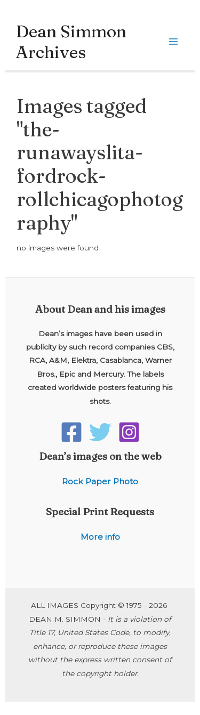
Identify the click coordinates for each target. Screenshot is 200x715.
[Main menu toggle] (174, 42)
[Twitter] (100, 432)
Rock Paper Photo (100, 481)
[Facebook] (71, 432)
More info (100, 537)
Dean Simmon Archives (71, 41)
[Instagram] (129, 432)
